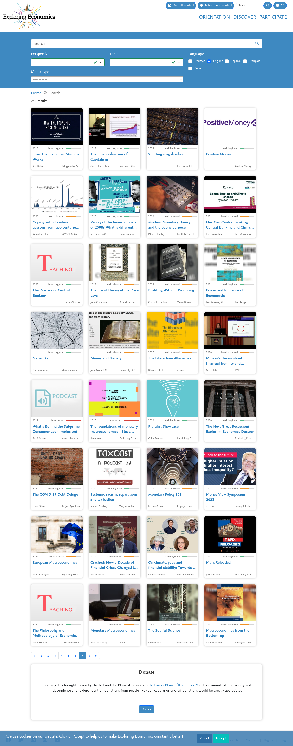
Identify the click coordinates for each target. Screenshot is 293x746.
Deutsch (199, 61)
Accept (221, 738)
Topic (114, 54)
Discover (244, 17)
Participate (273, 17)
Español (236, 61)
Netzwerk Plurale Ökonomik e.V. (174, 685)
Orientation (214, 17)
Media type (40, 72)
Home (36, 93)
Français (254, 61)
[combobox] (107, 79)
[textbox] (107, 79)
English (218, 61)
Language (196, 54)
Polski (198, 68)
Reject (204, 738)
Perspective (40, 54)
